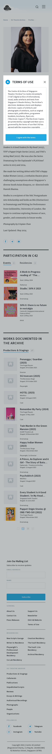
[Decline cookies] (44, 82)
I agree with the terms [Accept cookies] (26, 137)
